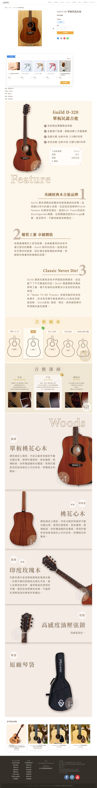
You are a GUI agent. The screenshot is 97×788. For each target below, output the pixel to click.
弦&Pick (69, 2)
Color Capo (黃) (37, 74)
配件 (80, 2)
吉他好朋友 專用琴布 (13, 74)
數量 (58, 25)
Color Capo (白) (25, 74)
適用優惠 (59, 19)
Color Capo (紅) (50, 74)
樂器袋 (75, 2)
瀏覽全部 (69, 58)
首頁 (6, 7)
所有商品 (56, 2)
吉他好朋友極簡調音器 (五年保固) (64, 74)
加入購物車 (65, 82)
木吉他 (63, 2)
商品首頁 (50, 2)
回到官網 (85, 2)
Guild (10, 7)
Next (53, 28)
